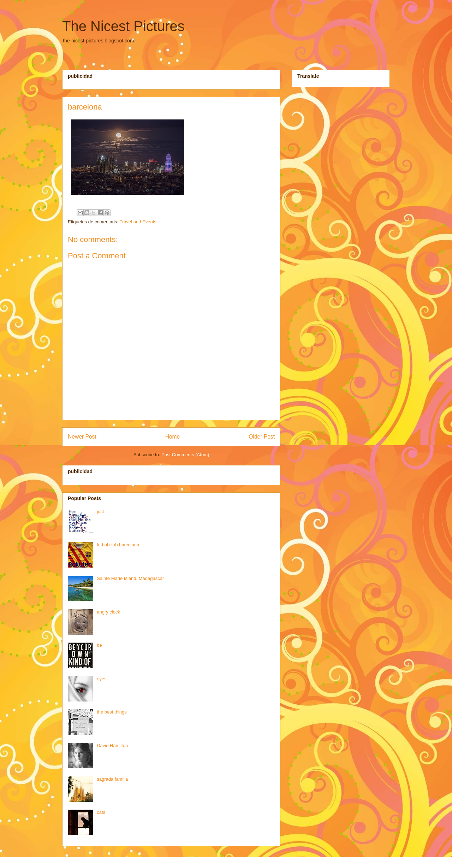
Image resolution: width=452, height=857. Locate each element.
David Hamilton (112, 745)
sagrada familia (112, 779)
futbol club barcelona (118, 544)
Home (172, 437)
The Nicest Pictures (123, 26)
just (100, 511)
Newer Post (82, 437)
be (99, 645)
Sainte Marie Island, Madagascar (130, 578)
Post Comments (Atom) (185, 454)
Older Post (262, 437)
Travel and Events (137, 221)
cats (101, 812)
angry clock (108, 612)
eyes (101, 678)
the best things (112, 712)
